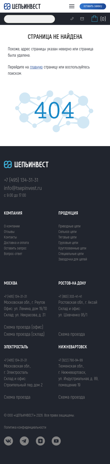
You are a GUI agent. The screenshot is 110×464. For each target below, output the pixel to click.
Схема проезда (71, 334)
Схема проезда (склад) (24, 334)
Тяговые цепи (67, 237)
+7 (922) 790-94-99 (70, 360)
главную (36, 66)
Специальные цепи (71, 253)
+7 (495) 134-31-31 (21, 179)
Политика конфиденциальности (25, 427)
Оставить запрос (15, 248)
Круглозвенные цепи (72, 248)
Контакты (10, 237)
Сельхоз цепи (67, 231)
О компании (12, 226)
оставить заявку (93, 6)
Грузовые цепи (68, 242)
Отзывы (9, 231)
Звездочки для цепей (72, 259)
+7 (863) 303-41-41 (70, 296)
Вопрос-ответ (13, 253)
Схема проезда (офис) (23, 327)
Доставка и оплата (16, 242)
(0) (98, 18)
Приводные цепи (69, 226)
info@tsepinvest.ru (23, 187)
